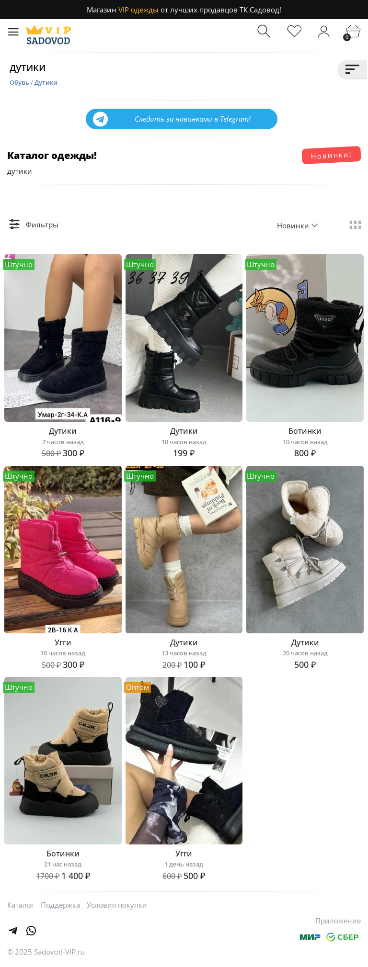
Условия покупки (117, 905)
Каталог (20, 905)
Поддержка (60, 905)
